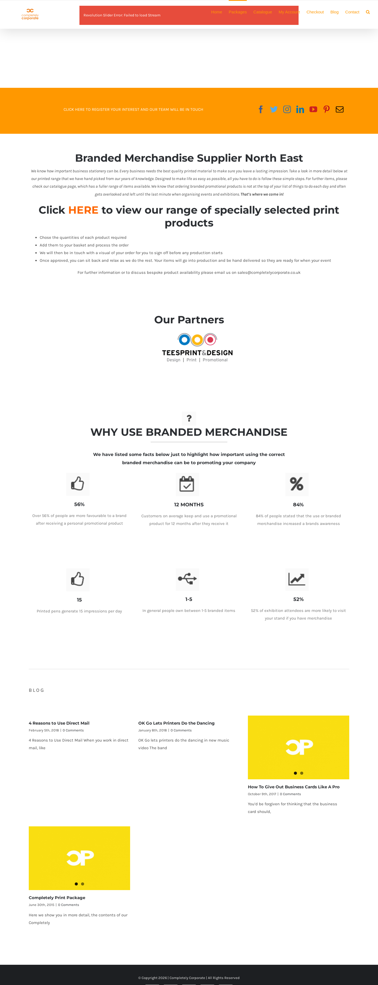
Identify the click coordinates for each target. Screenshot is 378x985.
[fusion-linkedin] (300, 109)
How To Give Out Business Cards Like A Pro (294, 785)
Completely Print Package (57, 895)
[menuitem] (220, 11)
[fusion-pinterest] (326, 109)
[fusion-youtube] (313, 109)
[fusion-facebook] (261, 109)
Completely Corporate (187, 978)
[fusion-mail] (339, 109)
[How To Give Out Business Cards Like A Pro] (298, 745)
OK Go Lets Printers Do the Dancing (176, 721)
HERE (83, 210)
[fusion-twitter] (274, 109)
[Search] (368, 11)
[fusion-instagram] (287, 109)
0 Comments (73, 728)
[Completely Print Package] (79, 856)
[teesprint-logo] (197, 336)
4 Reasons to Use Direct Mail (59, 721)
